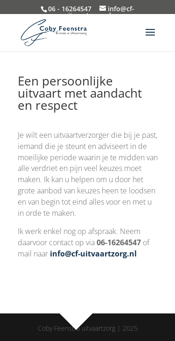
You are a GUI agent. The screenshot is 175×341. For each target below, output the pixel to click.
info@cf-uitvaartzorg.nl (93, 254)
